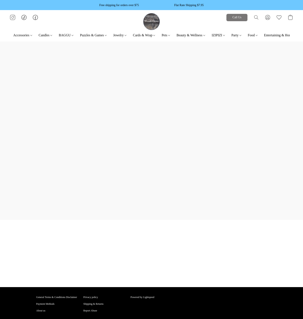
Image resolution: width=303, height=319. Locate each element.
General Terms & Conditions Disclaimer (56, 297)
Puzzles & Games (93, 35)
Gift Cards (135, 256)
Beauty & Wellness (191, 35)
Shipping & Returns (93, 303)
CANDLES (89, 243)
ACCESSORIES (44, 236)
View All (87, 256)
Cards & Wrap (144, 35)
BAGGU (66, 35)
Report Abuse (90, 310)
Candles (45, 35)
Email (181, 236)
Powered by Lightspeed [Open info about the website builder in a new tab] (142, 297)
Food (253, 35)
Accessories (22, 35)
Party (236, 35)
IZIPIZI (218, 35)
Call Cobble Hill (186, 243)
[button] (151, 21)
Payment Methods (45, 303)
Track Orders (137, 243)
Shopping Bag (137, 250)
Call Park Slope (185, 250)
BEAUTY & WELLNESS (49, 243)
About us (40, 310)
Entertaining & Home (280, 35)
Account (134, 236)
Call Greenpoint (186, 256)
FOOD (39, 256)
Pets (166, 35)
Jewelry (119, 35)
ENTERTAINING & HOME (97, 250)
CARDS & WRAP (45, 250)
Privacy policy (90, 297)
